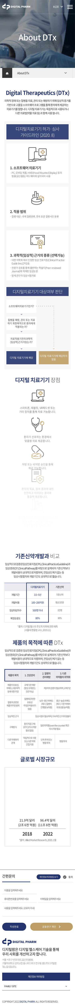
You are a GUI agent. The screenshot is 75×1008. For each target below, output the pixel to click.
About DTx (23, 73)
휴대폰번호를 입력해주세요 (16, 899)
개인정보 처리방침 (36, 976)
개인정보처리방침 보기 (48, 876)
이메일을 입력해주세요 (50, 899)
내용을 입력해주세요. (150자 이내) (19, 907)
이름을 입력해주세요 (13, 890)
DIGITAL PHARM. (27, 1001)
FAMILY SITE (10, 986)
